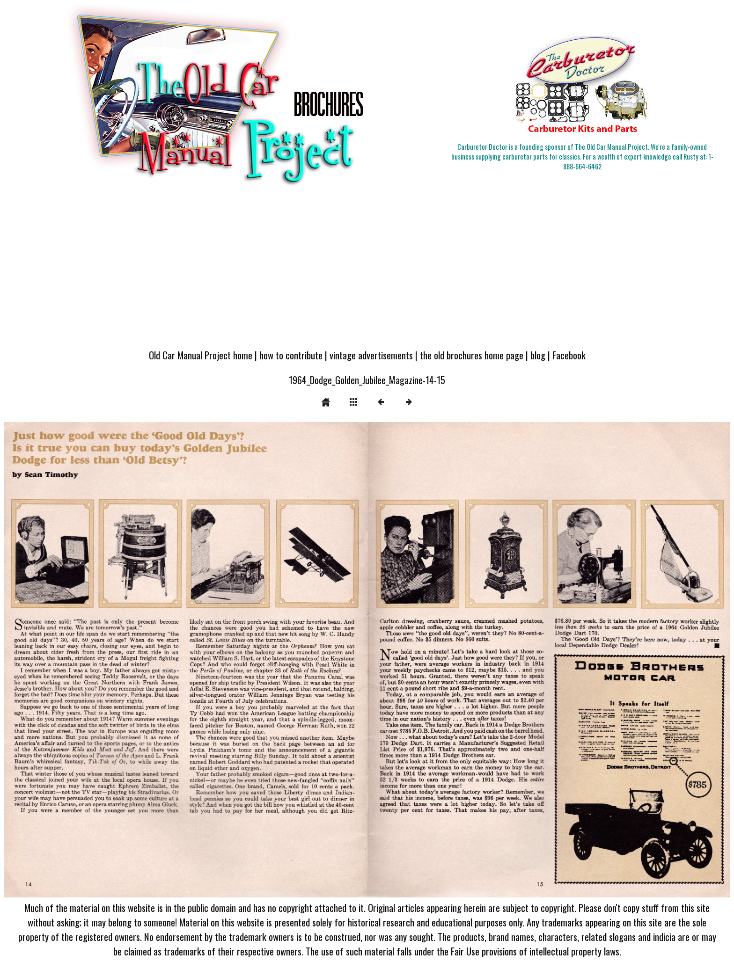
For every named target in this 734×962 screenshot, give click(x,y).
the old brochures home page (471, 355)
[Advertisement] (367, 272)
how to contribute (291, 355)
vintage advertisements (371, 355)
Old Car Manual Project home (200, 355)
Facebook (569, 355)
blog (537, 355)
